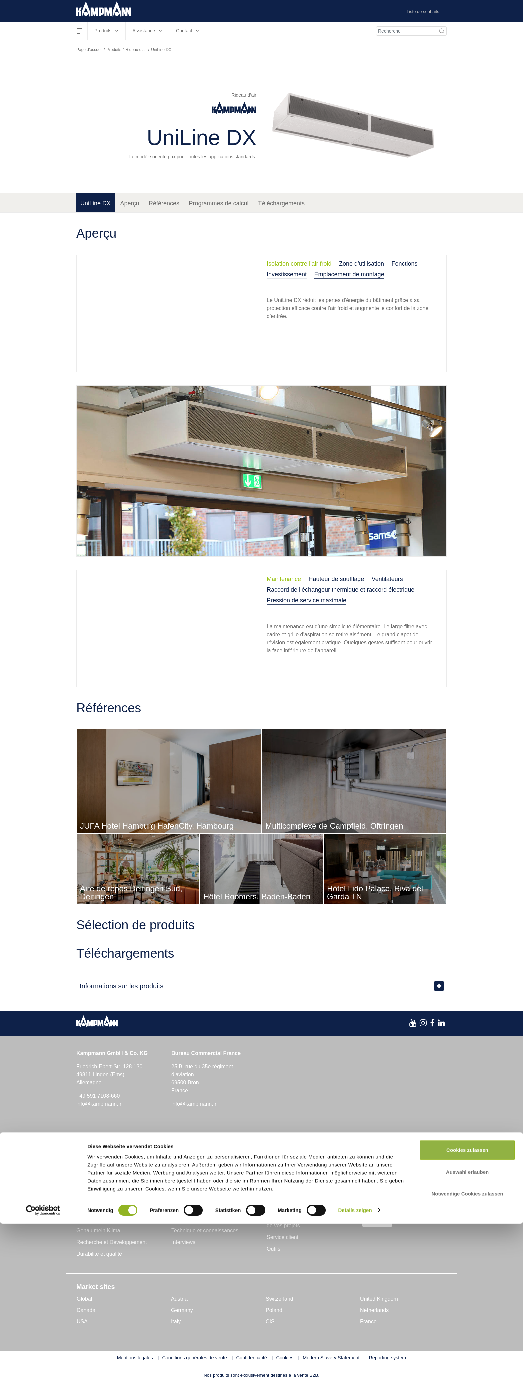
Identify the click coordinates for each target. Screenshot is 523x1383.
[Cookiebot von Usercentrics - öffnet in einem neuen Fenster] (43, 1370)
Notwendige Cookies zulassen (467, 1353)
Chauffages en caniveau (105, 1152)
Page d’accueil (89, 49)
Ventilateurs (387, 579)
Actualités (182, 1219)
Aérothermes (91, 1163)
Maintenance (284, 579)
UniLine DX (95, 203)
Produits (114, 49)
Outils (273, 1249)
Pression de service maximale (306, 600)
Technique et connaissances (204, 1230)
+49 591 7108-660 (98, 1096)
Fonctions (405, 263)
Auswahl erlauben (467, 1331)
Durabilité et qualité (99, 1254)
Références (164, 203)
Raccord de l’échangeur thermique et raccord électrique (340, 589)
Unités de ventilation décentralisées (211, 1175)
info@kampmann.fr (98, 1104)
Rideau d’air (136, 49)
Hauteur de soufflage (336, 579)
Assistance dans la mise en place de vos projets (306, 1222)
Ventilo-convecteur (98, 1175)
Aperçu (129, 203)
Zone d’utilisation (361, 263)
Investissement (287, 274)
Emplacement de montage (349, 274)
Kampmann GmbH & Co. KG (110, 1219)
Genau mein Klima (98, 1230)
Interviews (183, 1242)
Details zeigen (355, 1370)
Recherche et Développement (111, 1242)
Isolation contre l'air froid (299, 263)
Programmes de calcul (219, 203)
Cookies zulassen (467, 1309)
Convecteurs (184, 1163)
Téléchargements (281, 203)
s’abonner (382, 1221)
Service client (282, 1237)
